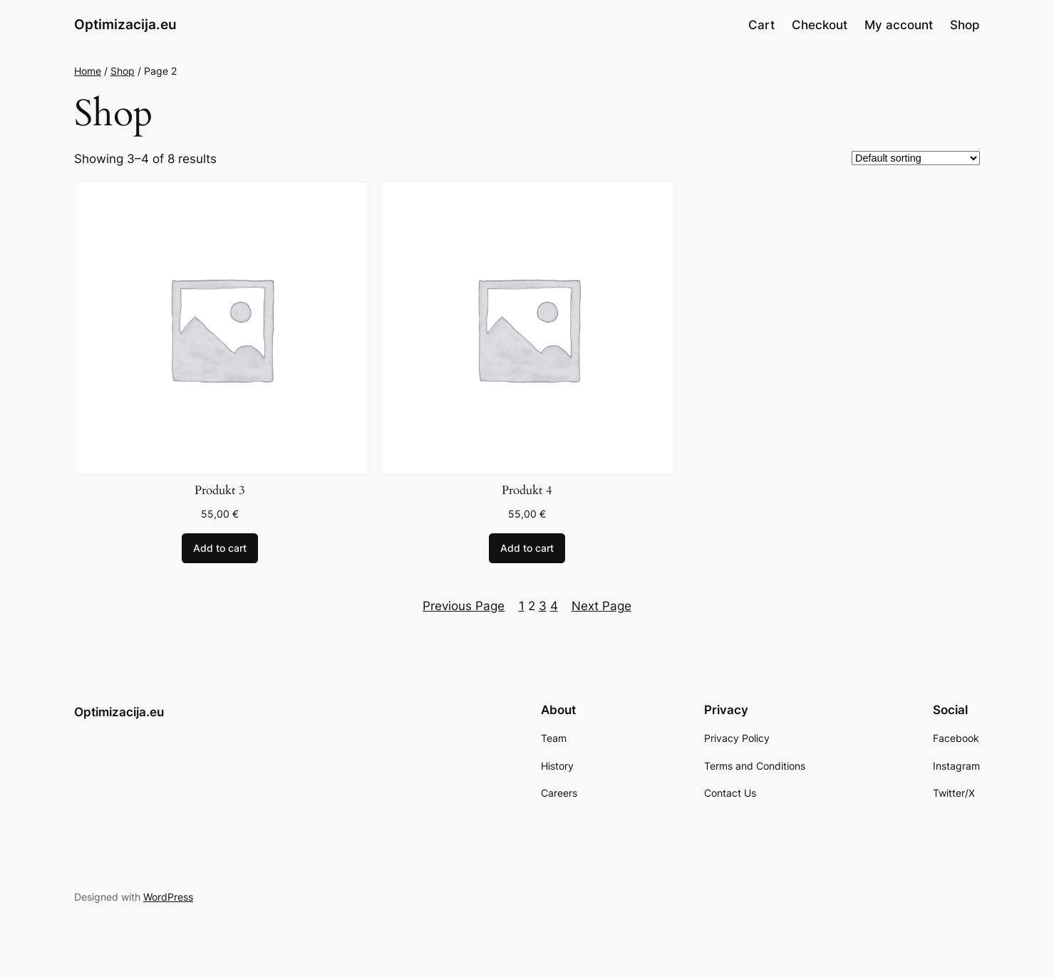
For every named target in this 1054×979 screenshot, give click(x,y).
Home (87, 71)
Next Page (601, 606)
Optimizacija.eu (125, 24)
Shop (122, 71)
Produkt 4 (527, 490)
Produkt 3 (220, 490)
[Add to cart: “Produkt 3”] (220, 548)
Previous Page (464, 606)
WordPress (168, 897)
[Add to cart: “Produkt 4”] (527, 548)
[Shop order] (916, 158)
